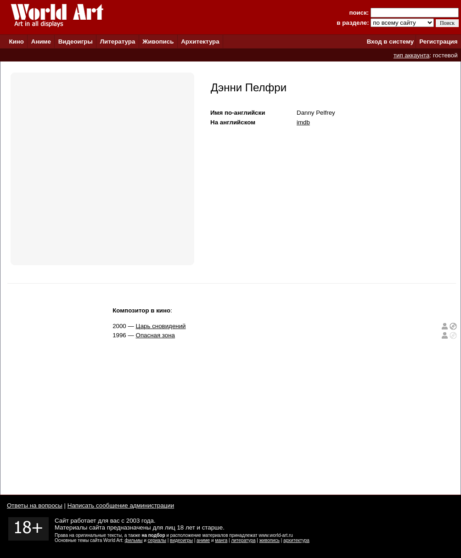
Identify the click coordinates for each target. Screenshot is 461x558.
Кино (16, 41)
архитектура (296, 540)
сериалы (157, 540)
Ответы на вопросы (34, 505)
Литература (117, 41)
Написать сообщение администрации (120, 505)
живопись (269, 540)
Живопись (158, 41)
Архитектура (200, 41)
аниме (203, 540)
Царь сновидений (161, 326)
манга (221, 540)
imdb (303, 122)
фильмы (134, 540)
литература (243, 540)
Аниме (41, 41)
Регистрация (438, 41)
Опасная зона (155, 335)
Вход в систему (390, 41)
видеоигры (181, 540)
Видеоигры (75, 41)
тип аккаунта (412, 55)
